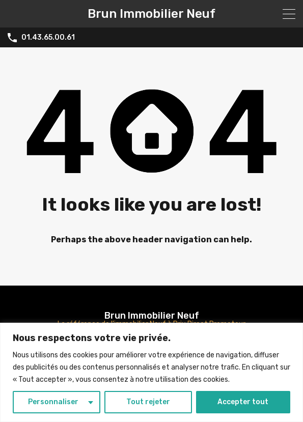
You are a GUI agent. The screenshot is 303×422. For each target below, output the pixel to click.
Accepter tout (242, 402)
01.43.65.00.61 (48, 38)
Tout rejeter (148, 402)
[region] (151, 372)
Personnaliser (53, 402)
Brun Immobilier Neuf (151, 14)
